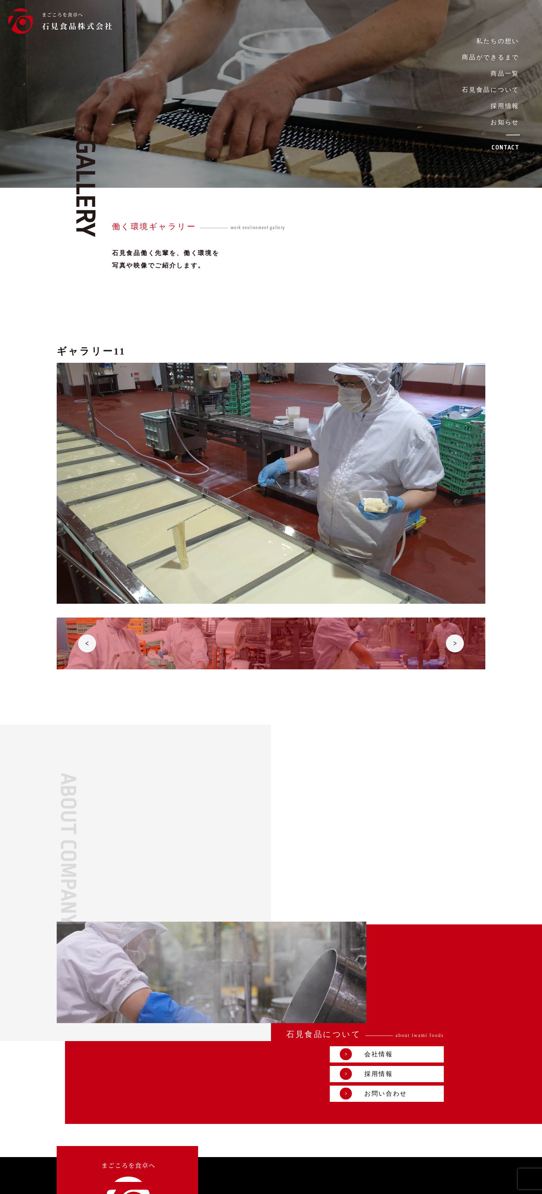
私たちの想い (497, 41)
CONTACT (505, 147)
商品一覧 (504, 73)
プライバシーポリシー (390, 1183)
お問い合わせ (415, 963)
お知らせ (504, 122)
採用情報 (504, 106)
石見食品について (490, 89)
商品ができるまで (490, 57)
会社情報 (408, 924)
